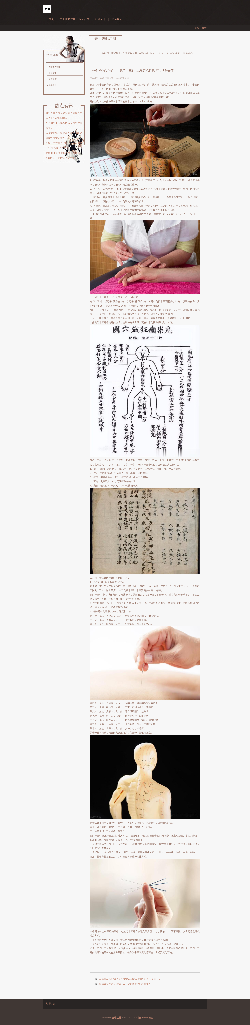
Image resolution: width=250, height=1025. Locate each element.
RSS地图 (137, 1017)
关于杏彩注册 (68, 19)
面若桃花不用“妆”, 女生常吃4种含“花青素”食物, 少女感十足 (130, 979)
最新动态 (100, 19)
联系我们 (116, 19)
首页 (51, 19)
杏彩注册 (116, 53)
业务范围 (84, 19)
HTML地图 (147, 1017)
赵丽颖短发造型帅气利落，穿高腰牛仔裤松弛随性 (125, 984)
